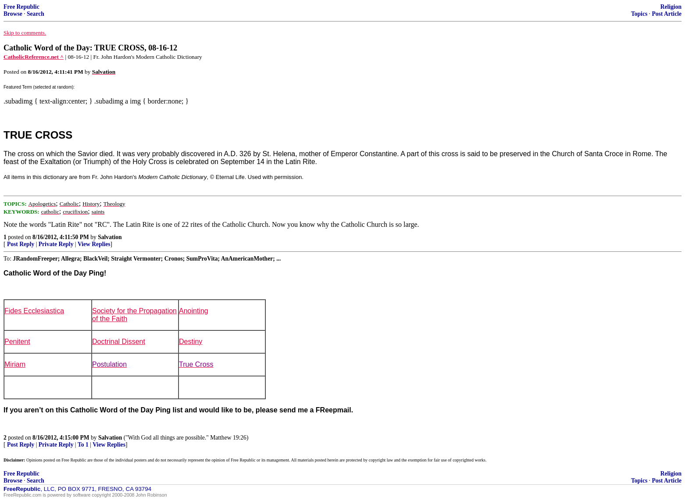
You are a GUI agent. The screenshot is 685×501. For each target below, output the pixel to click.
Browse (13, 14)
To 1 (83, 444)
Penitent (17, 341)
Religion (670, 7)
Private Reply (56, 244)
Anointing (193, 311)
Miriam (14, 364)
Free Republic (21, 7)
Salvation (109, 237)
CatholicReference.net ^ (34, 57)
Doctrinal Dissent (118, 341)
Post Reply (20, 244)
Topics (639, 14)
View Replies (94, 244)
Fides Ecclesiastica (34, 311)
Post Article (666, 14)
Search (35, 14)
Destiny (190, 341)
